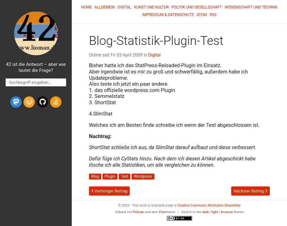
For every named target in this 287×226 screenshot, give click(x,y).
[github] (42, 102)
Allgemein (105, 7)
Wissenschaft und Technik (251, 7)
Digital (124, 7)
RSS (213, 15)
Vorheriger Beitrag (109, 191)
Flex (162, 212)
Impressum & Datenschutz (168, 15)
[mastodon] (16, 102)
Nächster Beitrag (250, 191)
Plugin (110, 177)
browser (227, 212)
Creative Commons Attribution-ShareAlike (209, 205)
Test (124, 177)
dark (205, 212)
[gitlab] (29, 102)
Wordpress (143, 177)
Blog (95, 177)
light (214, 212)
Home (86, 7)
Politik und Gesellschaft (196, 7)
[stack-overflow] (55, 102)
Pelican (138, 212)
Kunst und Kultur (151, 7)
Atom (201, 15)
